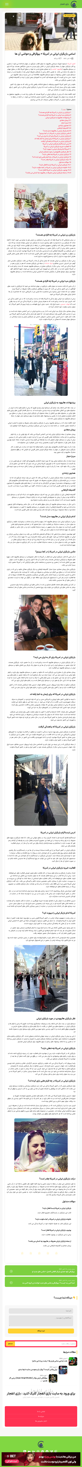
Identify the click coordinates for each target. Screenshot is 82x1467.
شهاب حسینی (65, 304)
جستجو (10, 1344)
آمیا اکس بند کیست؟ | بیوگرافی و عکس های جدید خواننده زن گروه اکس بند (48, 1283)
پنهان (64, 110)
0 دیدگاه (57, 58)
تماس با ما (41, 1411)
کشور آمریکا (71, 64)
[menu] (6, 4)
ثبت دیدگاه (41, 1331)
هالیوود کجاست (56, 69)
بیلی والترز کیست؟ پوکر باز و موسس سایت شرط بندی (37, 1369)
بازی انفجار (63, 4)
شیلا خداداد (49, 263)
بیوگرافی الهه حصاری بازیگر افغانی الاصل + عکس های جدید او (53, 1271)
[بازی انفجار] (74, 4)
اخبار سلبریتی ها (69, 15)
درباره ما (41, 1416)
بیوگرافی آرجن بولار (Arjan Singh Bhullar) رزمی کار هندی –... (28, 1379)
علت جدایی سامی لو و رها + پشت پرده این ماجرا (49, 1361)
